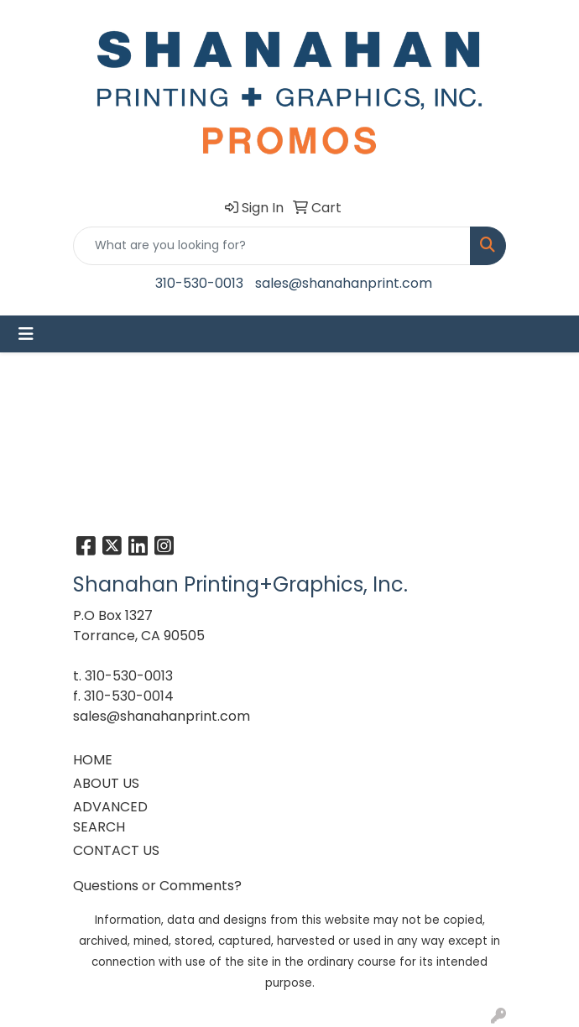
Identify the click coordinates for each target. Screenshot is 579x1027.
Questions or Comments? (157, 885)
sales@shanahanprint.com (343, 283)
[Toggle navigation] (26, 334)
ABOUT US (106, 783)
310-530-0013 (199, 283)
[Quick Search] (272, 246)
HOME (92, 759)
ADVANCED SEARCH (110, 817)
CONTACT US (116, 850)
